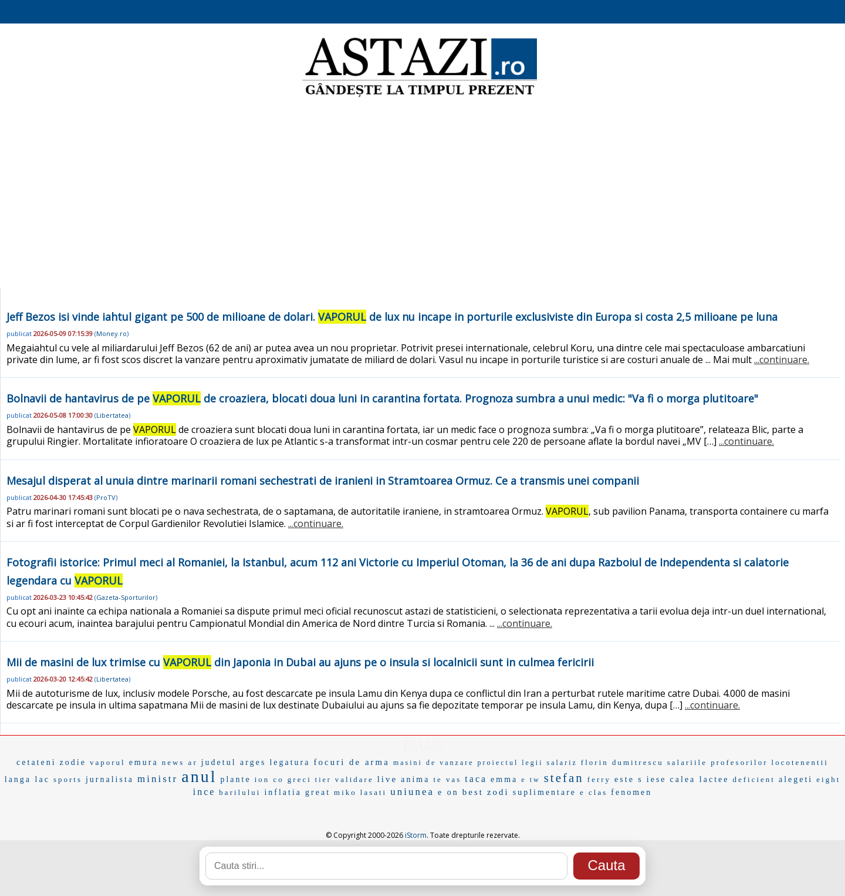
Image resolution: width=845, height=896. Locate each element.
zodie (73, 762)
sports (67, 779)
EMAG (422, 745)
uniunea (412, 791)
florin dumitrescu (622, 762)
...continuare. (781, 359)
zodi (498, 792)
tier (323, 780)
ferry (599, 779)
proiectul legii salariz (527, 763)
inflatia (283, 792)
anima (415, 779)
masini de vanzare (433, 763)
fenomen (631, 792)
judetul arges (233, 762)
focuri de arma (351, 762)
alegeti (796, 779)
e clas (593, 792)
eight (828, 779)
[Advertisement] (422, 194)
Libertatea (112, 415)
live (387, 779)
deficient (753, 779)
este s (628, 779)
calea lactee (699, 779)
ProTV (106, 497)
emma (504, 779)
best (473, 792)
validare (354, 779)
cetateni (36, 762)
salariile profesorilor (717, 762)
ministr (157, 778)
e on (448, 792)
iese (657, 779)
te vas (447, 779)
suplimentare (544, 792)
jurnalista (110, 779)
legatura (289, 762)
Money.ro (111, 333)
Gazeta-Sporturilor (126, 597)
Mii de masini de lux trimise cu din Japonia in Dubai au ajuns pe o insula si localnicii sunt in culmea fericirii (300, 662)
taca (476, 779)
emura (143, 762)
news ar (180, 762)
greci (300, 779)
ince (204, 792)
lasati (373, 792)
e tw (530, 780)
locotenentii (800, 762)
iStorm (416, 835)
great (317, 792)
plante (235, 779)
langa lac (27, 779)
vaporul (108, 762)
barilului (240, 792)
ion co (269, 779)
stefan (564, 778)
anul (199, 776)
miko (345, 792)
